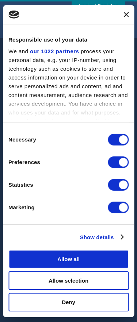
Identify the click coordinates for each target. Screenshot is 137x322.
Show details (97, 237)
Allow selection (68, 281)
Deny (68, 302)
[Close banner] (126, 14)
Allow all (68, 259)
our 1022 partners (54, 51)
